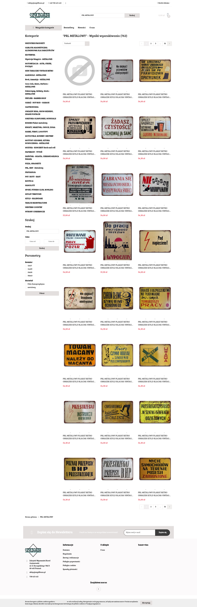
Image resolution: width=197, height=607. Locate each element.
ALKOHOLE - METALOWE (36, 75)
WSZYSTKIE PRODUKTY (35, 43)
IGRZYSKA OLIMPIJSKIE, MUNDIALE (40, 119)
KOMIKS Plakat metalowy (36, 123)
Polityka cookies (69, 566)
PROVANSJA (30, 172)
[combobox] (76, 43)
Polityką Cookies (61, 602)
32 (165, 44)
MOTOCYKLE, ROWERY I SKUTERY (39, 136)
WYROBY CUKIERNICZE (35, 212)
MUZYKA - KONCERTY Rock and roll (40, 148)
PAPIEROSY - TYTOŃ (33, 152)
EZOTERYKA (30, 55)
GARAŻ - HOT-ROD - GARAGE (37, 103)
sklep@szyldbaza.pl (37, 572)
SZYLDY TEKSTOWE (33, 194)
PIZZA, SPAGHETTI (33, 164)
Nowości (82, 28)
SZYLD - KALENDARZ (34, 199)
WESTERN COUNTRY (33, 207)
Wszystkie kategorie (43, 28)
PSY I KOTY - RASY (33, 177)
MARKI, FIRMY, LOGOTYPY (36, 132)
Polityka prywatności (71, 562)
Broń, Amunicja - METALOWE (37, 80)
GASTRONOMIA (31, 107)
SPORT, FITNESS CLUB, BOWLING (39, 190)
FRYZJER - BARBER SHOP (35, 98)
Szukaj (42, 248)
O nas (92, 28)
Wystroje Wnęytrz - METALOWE (39, 59)
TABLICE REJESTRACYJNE (36, 203)
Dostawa (66, 550)
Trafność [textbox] (67, 43)
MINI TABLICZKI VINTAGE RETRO (39, 71)
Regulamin (67, 554)
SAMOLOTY (30, 186)
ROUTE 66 (29, 181)
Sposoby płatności (70, 569)
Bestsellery (69, 28)
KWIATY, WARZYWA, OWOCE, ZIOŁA (40, 127)
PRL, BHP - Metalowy (34, 168)
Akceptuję (146, 603)
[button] (68, 545)
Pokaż (42, 293)
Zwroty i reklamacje (71, 558)
